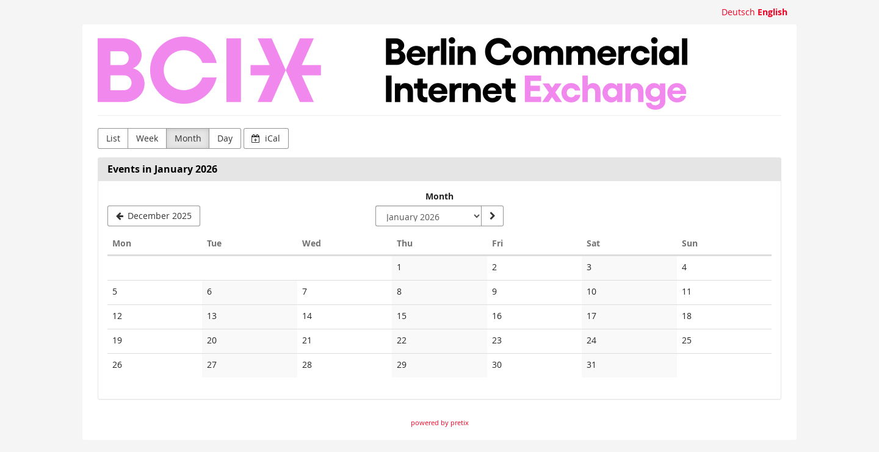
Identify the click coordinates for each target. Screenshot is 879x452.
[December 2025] (153, 216)
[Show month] (492, 216)
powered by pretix (440, 422)
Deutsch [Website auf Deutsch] (738, 12)
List (113, 138)
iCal (265, 138)
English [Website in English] (772, 12)
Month (188, 138)
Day (225, 138)
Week (147, 138)
